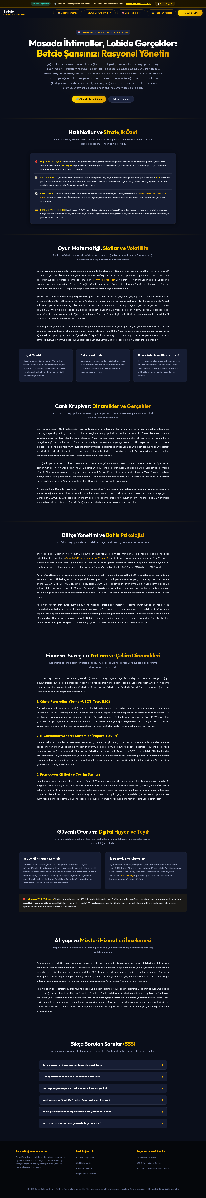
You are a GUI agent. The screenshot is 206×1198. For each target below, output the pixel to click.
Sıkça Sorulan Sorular (86, 1173)
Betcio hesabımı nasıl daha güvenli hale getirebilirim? (103, 1123)
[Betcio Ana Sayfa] (15, 13)
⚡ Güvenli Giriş (190, 12)
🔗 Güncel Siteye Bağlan (89, 99)
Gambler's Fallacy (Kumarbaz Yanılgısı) (86, 558)
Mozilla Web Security (146, 1157)
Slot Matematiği (83, 1163)
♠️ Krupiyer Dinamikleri (99, 12)
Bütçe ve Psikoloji (84, 1168)
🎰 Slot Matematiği (68, 12)
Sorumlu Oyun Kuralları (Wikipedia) (153, 1168)
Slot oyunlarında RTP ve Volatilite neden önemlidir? (103, 1076)
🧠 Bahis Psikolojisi (131, 12)
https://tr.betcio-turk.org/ (138, 3)
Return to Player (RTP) (103, 279)
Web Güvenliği (127, 875)
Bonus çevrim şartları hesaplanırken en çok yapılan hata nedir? (103, 1111)
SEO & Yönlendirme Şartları (149, 1163)
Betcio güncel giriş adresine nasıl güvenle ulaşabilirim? (103, 1065)
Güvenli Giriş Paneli (85, 1157)
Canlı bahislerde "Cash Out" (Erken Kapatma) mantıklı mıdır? (103, 1100)
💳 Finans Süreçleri (161, 12)
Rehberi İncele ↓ (121, 99)
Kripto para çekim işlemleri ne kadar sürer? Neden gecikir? (103, 1088)
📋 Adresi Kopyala (165, 4)
